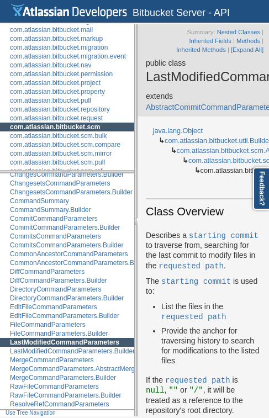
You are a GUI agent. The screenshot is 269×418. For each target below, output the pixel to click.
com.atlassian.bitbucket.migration (59, 47)
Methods (248, 41)
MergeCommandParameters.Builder (63, 378)
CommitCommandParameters (54, 219)
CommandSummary (39, 201)
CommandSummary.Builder (50, 210)
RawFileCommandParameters (54, 386)
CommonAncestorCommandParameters (69, 254)
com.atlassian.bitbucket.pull (50, 100)
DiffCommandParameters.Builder (58, 280)
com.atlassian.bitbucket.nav (50, 65)
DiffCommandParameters (47, 272)
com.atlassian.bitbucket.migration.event (68, 56)
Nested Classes (238, 32)
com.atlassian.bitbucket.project (55, 83)
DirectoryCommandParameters (55, 289)
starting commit (224, 235)
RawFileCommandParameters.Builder (65, 395)
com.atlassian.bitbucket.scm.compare (65, 145)
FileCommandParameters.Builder (59, 333)
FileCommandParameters (48, 325)
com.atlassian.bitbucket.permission (61, 74)
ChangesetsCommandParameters (60, 183)
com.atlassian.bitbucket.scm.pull (57, 162)
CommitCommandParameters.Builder (65, 227)
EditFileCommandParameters (53, 307)
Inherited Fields (210, 41)
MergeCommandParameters (51, 360)
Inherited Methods (201, 49)
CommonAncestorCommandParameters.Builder (80, 263)
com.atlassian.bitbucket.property (57, 92)
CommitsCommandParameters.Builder (66, 245)
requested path (191, 265)
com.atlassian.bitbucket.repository (60, 109)
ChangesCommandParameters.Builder (67, 174)
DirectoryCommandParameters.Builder (67, 298)
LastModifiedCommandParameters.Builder (72, 351)
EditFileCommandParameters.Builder (64, 316)
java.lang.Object (178, 131)
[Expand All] (247, 49)
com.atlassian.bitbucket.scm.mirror (61, 153)
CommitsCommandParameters (55, 236)
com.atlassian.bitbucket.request (56, 118)
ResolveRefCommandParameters (59, 404)
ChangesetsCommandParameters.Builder (71, 192)
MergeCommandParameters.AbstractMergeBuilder (84, 369)
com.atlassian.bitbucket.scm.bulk (58, 136)
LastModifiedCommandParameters (64, 342)
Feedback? (262, 188)
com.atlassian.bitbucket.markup (56, 39)
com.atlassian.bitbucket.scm (55, 127)
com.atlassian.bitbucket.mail (51, 30)
